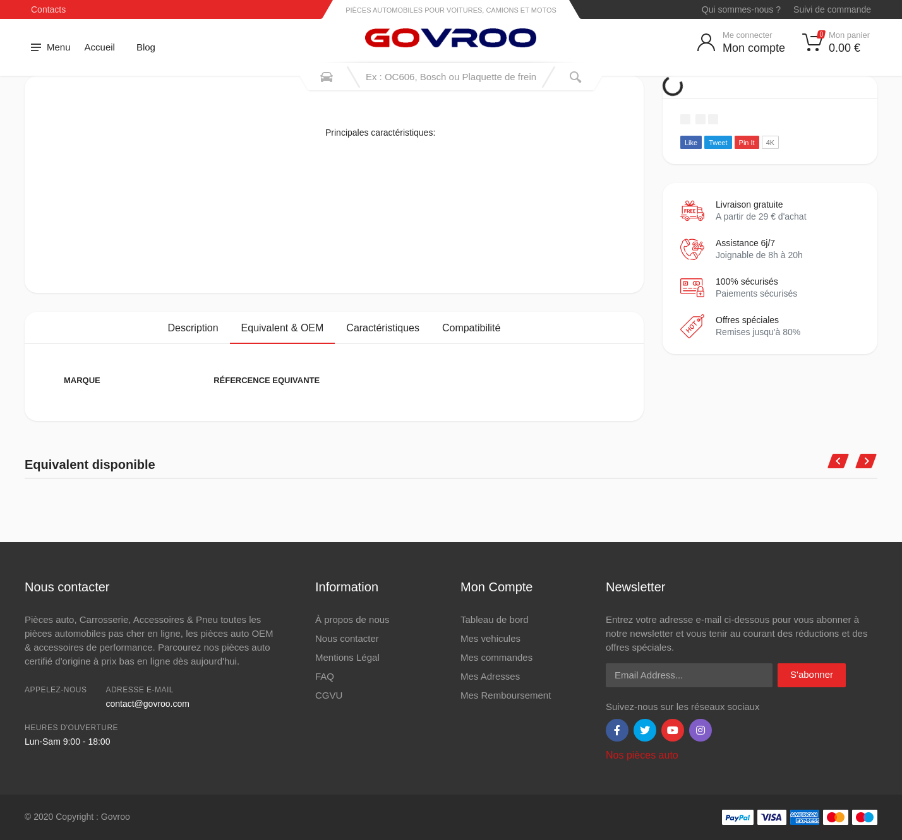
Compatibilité (471, 327)
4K (770, 142)
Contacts (48, 9)
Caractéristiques (382, 327)
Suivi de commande (832, 9)
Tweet (718, 142)
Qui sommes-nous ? (741, 9)
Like (691, 142)
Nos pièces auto (642, 755)
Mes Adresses (490, 676)
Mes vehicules (490, 638)
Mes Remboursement (505, 695)
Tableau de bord (494, 619)
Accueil (100, 47)
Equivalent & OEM (282, 327)
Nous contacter (347, 638)
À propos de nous (352, 619)
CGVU (328, 695)
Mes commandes (496, 657)
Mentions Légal (347, 657)
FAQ (324, 676)
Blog (145, 47)
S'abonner (811, 674)
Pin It (747, 142)
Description (193, 327)
